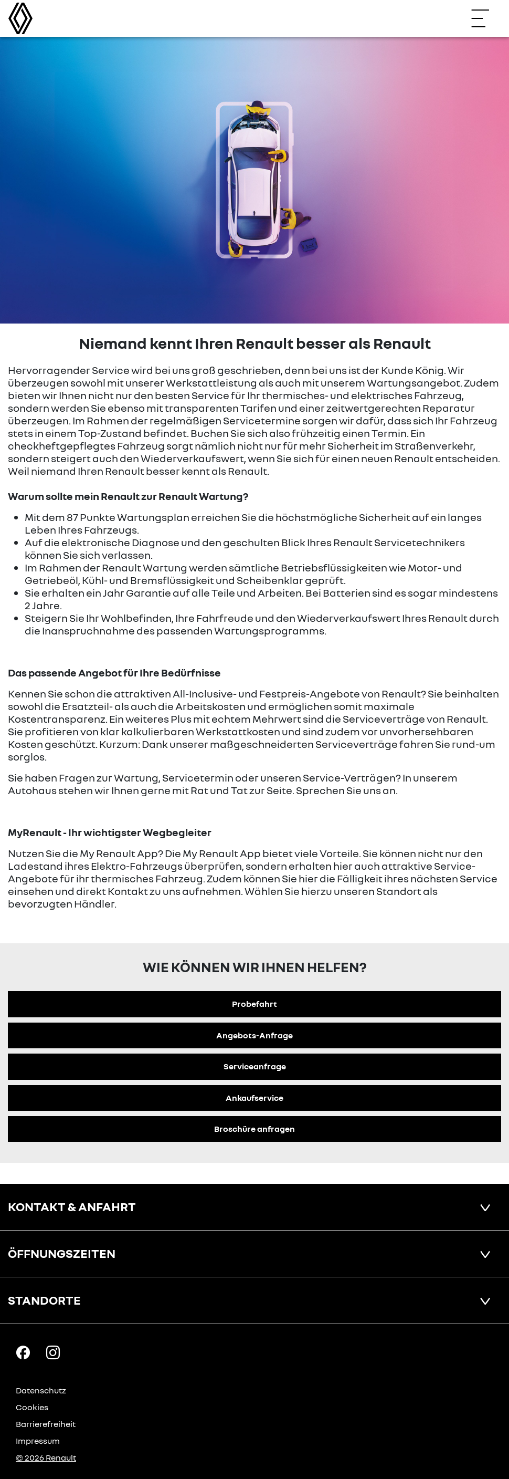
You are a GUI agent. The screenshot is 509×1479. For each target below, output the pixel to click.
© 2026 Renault (46, 1457)
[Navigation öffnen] (485, 18)
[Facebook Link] (23, 1352)
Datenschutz (41, 1390)
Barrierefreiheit (46, 1424)
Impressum (38, 1440)
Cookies (32, 1407)
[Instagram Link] (53, 1352)
